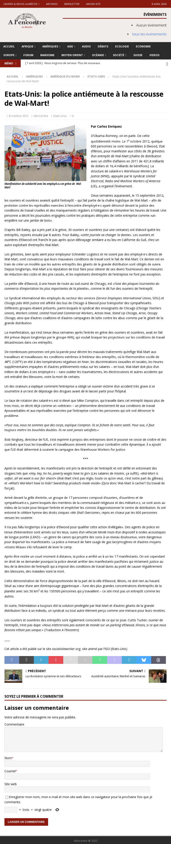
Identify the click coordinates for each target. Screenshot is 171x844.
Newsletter (71, 4)
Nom (8, 757)
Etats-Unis (60, 115)
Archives (51, 4)
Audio (86, 46)
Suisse (137, 55)
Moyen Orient (72, 55)
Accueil (9, 46)
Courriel (10, 770)
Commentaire (14, 723)
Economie (143, 46)
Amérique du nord (65, 75)
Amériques (50, 46)
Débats (103, 46)
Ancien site (93, 4)
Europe (9, 55)
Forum (28, 55)
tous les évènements (149, 34)
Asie (70, 46)
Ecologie (122, 46)
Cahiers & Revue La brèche (20, 4)
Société (118, 55)
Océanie (98, 55)
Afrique (27, 46)
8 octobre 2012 (18, 115)
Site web (10, 783)
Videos (154, 55)
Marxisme (47, 55)
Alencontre (41, 115)
